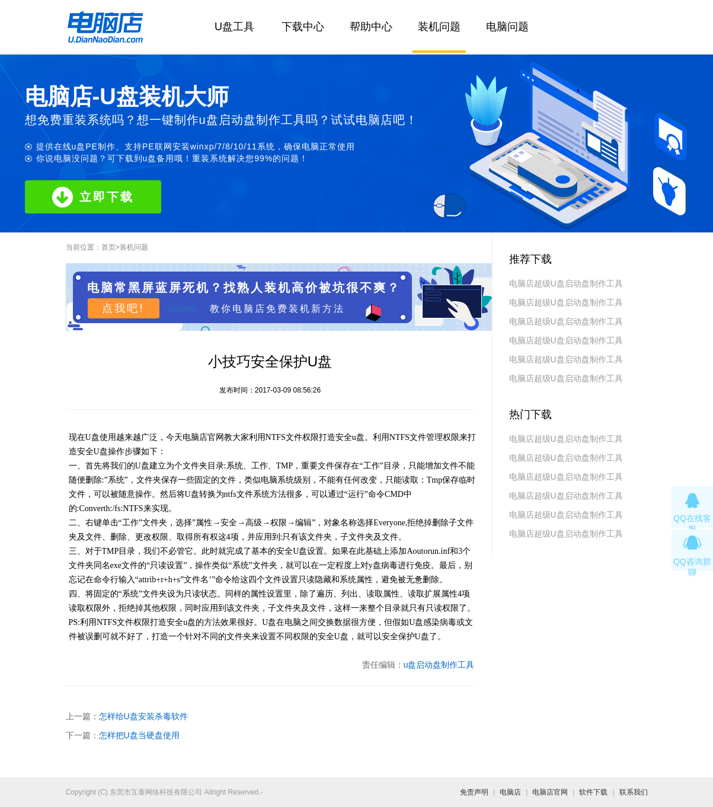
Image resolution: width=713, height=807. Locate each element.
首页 (108, 247)
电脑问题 (507, 27)
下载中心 (303, 27)
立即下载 (93, 197)
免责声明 (474, 792)
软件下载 (593, 792)
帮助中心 (371, 27)
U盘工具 (234, 27)
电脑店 (510, 792)
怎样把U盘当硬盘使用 (139, 735)
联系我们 (633, 792)
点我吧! (123, 308)
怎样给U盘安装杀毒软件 (143, 716)
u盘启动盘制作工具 (439, 664)
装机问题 (439, 27)
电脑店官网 (550, 792)
